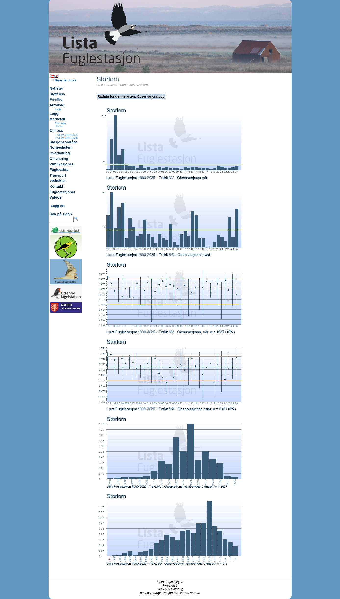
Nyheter (56, 88)
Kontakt (56, 186)
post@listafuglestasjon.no (158, 593)
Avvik (58, 109)
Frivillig (56, 99)
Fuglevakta (59, 170)
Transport (58, 175)
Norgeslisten (61, 147)
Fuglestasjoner (62, 192)
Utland (59, 126)
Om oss (56, 130)
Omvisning (59, 159)
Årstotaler (60, 123)
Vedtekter (58, 181)
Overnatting (60, 153)
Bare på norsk (63, 80)
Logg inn (58, 206)
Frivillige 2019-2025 (66, 134)
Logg (54, 114)
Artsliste (57, 105)
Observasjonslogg (131, 96)
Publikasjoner (61, 164)
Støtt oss (57, 94)
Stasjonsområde (64, 142)
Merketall (57, 119)
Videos (56, 197)
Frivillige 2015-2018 (66, 137)
